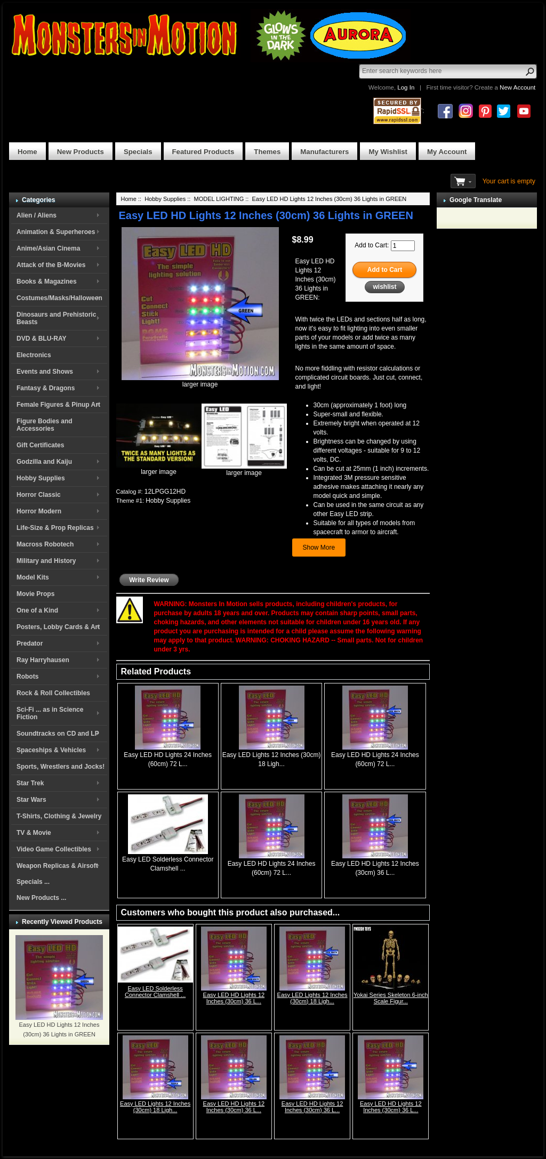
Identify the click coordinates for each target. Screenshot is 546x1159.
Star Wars (31, 799)
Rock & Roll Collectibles (53, 693)
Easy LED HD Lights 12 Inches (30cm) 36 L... (234, 998)
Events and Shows (45, 371)
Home (27, 152)
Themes (267, 152)
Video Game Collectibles (54, 849)
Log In (405, 87)
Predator (30, 643)
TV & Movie (34, 832)
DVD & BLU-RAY (42, 338)
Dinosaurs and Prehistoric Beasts (56, 318)
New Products (80, 152)
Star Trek (30, 783)
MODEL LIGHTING (219, 199)
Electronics (34, 355)
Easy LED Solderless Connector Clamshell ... (155, 991)
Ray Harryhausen (43, 660)
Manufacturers (324, 152)
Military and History (46, 561)
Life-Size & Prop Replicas (55, 528)
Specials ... (33, 882)
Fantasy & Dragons (46, 388)
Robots (27, 676)
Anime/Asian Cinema (48, 248)
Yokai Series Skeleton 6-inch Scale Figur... (391, 998)
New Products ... (41, 898)
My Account (447, 152)
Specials (138, 152)
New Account (517, 87)
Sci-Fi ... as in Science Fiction (50, 713)
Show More (319, 547)
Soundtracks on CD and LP (58, 733)
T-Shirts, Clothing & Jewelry (59, 816)
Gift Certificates (40, 445)
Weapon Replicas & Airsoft (57, 866)
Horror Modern (39, 511)
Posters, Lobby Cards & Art (58, 627)
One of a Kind (37, 610)
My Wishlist (387, 152)
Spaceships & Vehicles (51, 750)
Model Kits (33, 577)
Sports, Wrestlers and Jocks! (61, 766)
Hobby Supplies (41, 478)
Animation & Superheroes (56, 232)
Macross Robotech (45, 544)
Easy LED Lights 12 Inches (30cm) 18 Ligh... (312, 998)
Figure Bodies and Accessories (45, 424)
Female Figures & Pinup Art (58, 404)
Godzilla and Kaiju (44, 461)
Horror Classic (39, 494)
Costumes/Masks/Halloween (59, 298)
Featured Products (203, 152)
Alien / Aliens (37, 215)
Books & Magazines (47, 281)
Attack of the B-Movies (51, 265)
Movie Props (35, 594)
